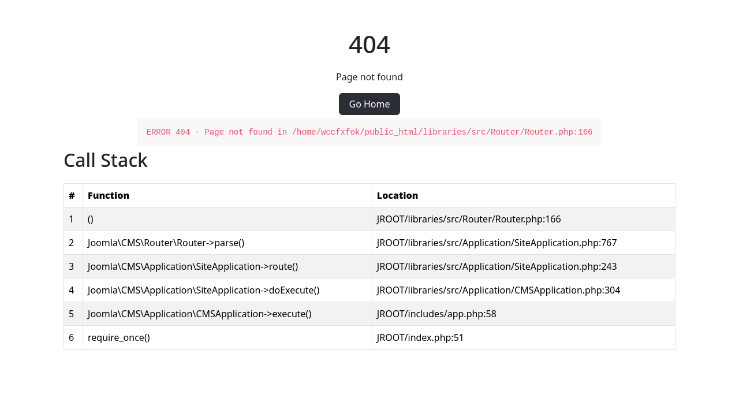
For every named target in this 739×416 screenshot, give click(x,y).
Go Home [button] (369, 104)
